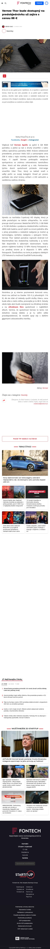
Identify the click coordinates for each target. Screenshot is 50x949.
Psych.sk (29, 896)
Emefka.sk (29, 889)
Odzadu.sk (20, 889)
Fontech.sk (20, 892)
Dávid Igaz (9, 26)
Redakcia (25, 852)
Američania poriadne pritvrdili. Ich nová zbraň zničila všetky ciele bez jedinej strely (25, 689)
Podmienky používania (25, 917)
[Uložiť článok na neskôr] (4, 75)
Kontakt (25, 844)
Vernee (45, 388)
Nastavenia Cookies (25, 909)
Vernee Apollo (21, 145)
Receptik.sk (30, 894)
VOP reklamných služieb (25, 929)
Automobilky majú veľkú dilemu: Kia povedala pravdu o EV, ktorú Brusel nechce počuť (25, 696)
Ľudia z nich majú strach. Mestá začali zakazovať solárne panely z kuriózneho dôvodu (24, 710)
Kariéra (25, 858)
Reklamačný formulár (25, 926)
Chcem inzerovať (25, 846)
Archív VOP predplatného (25, 923)
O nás (25, 849)
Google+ (24, 140)
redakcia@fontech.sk (41, 404)
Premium (39, 3)
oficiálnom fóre (16, 307)
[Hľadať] (5, 3)
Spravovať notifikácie (25, 863)
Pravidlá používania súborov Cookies (25, 915)
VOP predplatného (25, 920)
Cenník (25, 855)
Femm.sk (29, 892)
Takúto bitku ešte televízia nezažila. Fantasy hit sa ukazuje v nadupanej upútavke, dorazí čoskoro (25, 716)
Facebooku (15, 140)
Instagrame (33, 140)
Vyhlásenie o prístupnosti (25, 912)
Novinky (10, 31)
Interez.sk (29, 887)
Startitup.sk (20, 887)
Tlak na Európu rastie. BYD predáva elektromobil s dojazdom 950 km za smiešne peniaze (25, 703)
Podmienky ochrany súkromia (24, 906)
